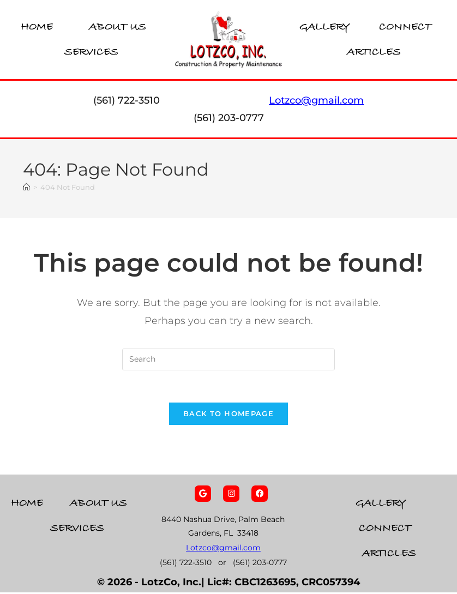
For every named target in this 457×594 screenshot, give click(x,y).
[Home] (26, 187)
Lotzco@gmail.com (223, 549)
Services (91, 52)
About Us (117, 27)
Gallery (324, 27)
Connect (405, 27)
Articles (374, 52)
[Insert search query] (228, 360)
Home (37, 27)
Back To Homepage (228, 415)
